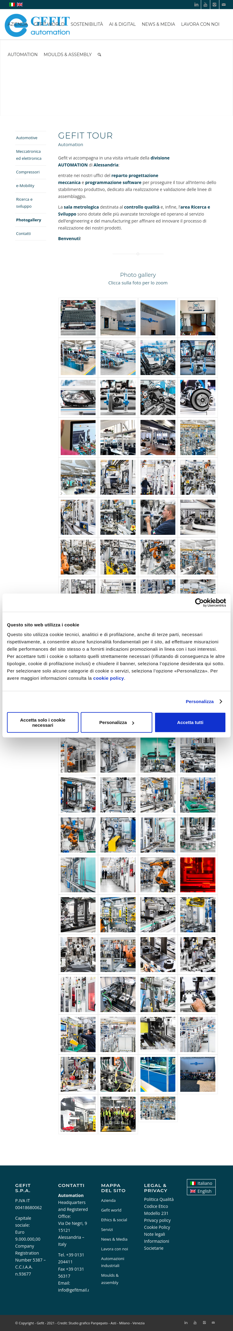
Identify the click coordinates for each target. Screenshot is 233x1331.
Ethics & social (114, 1219)
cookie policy (108, 677)
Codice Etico (156, 1206)
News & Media (114, 1239)
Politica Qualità (159, 1199)
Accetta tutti (190, 722)
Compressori (27, 172)
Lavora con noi (114, 1249)
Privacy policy (157, 1220)
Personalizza (200, 701)
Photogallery (28, 220)
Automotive (26, 137)
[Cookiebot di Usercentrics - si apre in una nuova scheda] (199, 602)
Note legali (154, 1234)
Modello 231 (156, 1213)
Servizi (107, 1229)
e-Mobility (25, 185)
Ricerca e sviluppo (24, 202)
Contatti (23, 233)
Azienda (108, 1200)
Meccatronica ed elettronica (29, 155)
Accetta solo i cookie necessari (42, 722)
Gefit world (111, 1210)
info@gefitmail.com (77, 1290)
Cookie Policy (157, 1227)
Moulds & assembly (110, 1278)
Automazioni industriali (112, 1262)
